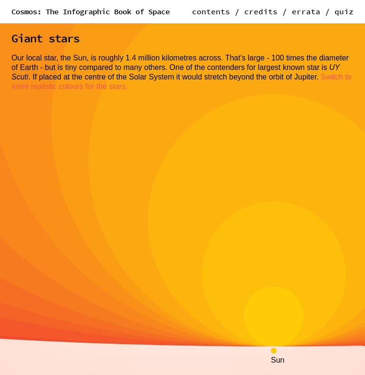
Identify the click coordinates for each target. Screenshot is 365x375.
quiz (344, 11)
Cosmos (90, 11)
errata (306, 11)
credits (261, 11)
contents (211, 11)
